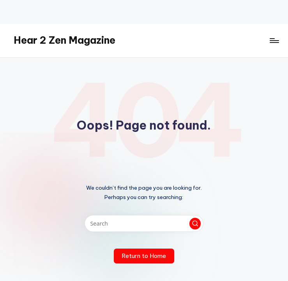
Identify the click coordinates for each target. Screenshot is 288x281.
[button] (195, 223)
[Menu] (274, 40)
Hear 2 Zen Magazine (64, 40)
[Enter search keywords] (144, 223)
